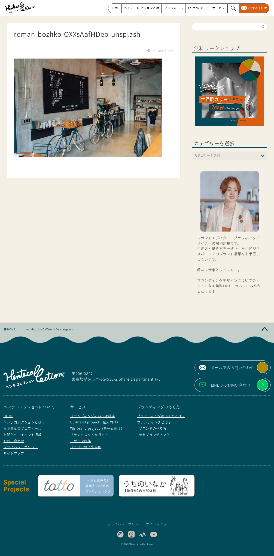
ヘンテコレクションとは (141, 7)
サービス (218, 7)
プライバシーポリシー (20, 446)
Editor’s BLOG (198, 7)
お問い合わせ (257, 7)
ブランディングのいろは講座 (92, 415)
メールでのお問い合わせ (232, 367)
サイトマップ (13, 453)
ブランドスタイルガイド (89, 434)
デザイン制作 (80, 440)
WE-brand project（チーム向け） (97, 428)
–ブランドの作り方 (152, 428)
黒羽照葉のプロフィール (22, 428)
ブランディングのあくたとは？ (161, 415)
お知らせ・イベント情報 (22, 434)
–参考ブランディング (153, 434)
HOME (115, 7)
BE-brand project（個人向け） (95, 422)
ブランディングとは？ (154, 422)
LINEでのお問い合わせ (231, 385)
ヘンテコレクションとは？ (24, 422)
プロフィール (173, 7)
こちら (251, 285)
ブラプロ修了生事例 (85, 446)
